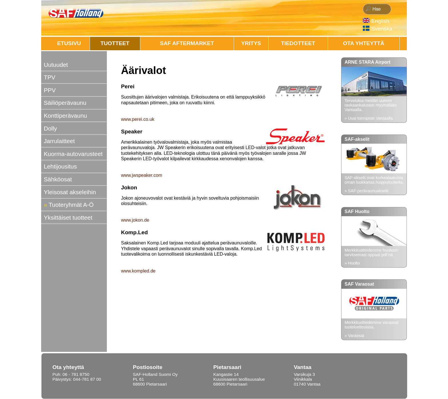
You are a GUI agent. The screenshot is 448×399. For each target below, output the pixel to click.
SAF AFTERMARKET (187, 43)
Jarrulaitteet (59, 141)
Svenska (382, 29)
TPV (49, 77)
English (380, 21)
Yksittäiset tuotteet (68, 217)
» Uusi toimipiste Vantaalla (369, 118)
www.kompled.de (138, 270)
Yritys (251, 43)
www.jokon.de (135, 220)
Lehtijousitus (60, 166)
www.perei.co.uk (138, 119)
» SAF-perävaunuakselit (367, 191)
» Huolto (352, 263)
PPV (50, 90)
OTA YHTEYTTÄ (363, 43)
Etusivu (69, 43)
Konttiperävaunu (65, 115)
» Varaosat (354, 335)
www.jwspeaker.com (141, 175)
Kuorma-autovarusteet (73, 154)
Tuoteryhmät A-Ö (71, 204)
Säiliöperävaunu (65, 102)
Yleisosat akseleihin (70, 192)
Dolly (50, 128)
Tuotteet (115, 43)
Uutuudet (56, 64)
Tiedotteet (298, 43)
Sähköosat (58, 179)
